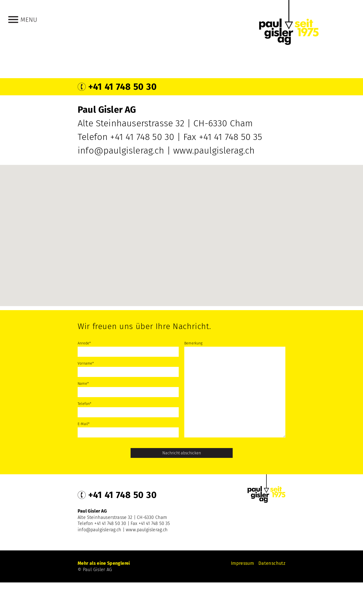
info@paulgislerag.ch (121, 150)
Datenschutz (271, 563)
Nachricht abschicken (181, 453)
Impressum (242, 563)
